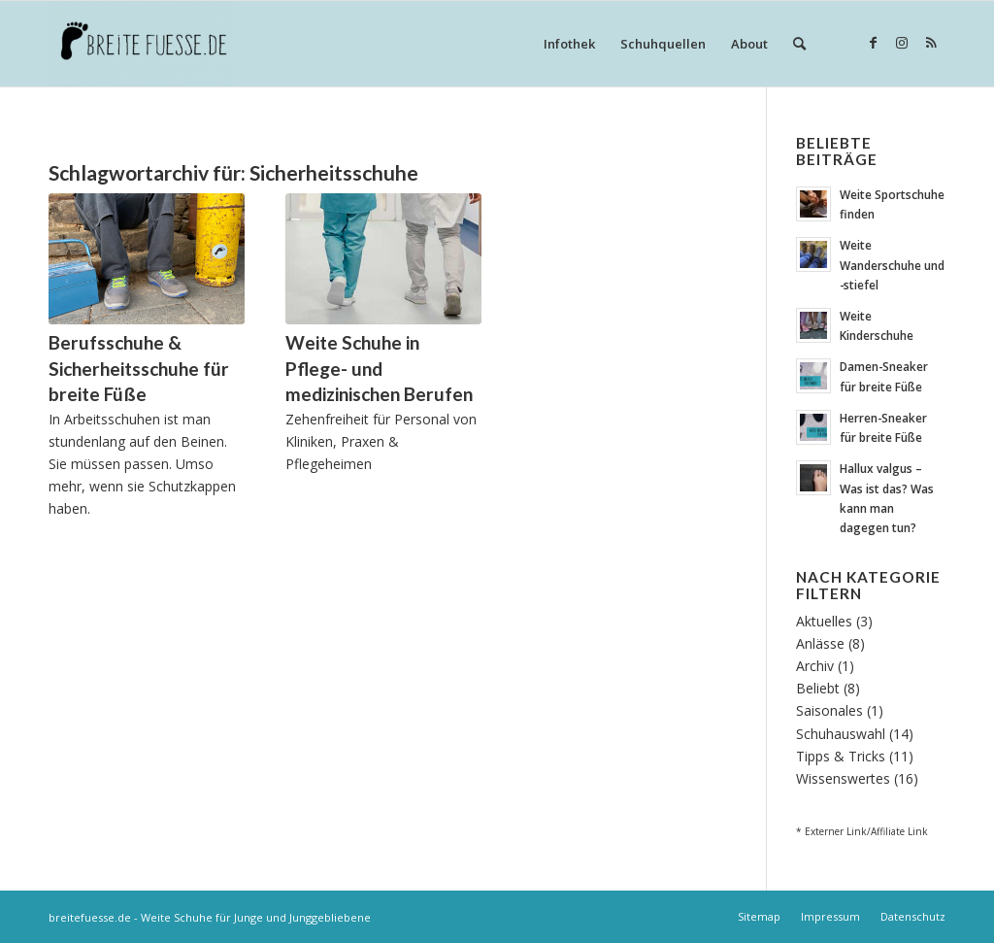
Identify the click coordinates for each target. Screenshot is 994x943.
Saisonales (829, 710)
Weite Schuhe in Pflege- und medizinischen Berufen (379, 368)
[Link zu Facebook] (872, 42)
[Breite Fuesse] (141, 43)
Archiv (815, 666)
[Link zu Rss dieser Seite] (930, 42)
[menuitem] (569, 43)
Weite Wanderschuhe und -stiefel (892, 264)
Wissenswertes (843, 778)
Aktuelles (824, 621)
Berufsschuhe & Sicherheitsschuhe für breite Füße (139, 368)
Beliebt (818, 688)
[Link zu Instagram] (901, 42)
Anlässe (820, 643)
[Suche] (799, 43)
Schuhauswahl (840, 733)
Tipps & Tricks (840, 756)
